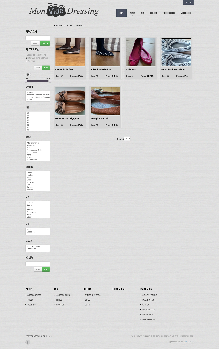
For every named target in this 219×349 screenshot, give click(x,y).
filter (46, 68)
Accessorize (37, 152)
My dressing (146, 289)
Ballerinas (80, 25)
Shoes (69, 25)
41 (37, 127)
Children (87, 289)
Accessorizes (34, 295)
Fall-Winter (37, 249)
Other (37, 217)
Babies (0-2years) (93, 295)
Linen (37, 180)
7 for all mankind (37, 143)
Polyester (37, 182)
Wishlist (146, 305)
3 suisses (37, 145)
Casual (37, 202)
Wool (37, 177)
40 (37, 125)
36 (37, 115)
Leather (37, 175)
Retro (37, 214)
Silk (37, 185)
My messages (148, 310)
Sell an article (149, 295)
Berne (37, 100)
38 (37, 120)
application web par (181, 342)
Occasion (37, 232)
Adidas (37, 157)
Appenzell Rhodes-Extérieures (37, 97)
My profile (147, 315)
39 (37, 123)
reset (35, 43)
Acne (37, 155)
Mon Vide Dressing (64, 11)
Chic (37, 207)
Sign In (188, 2)
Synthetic (37, 187)
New (37, 229)
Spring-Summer (37, 246)
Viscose (37, 189)
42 (37, 130)
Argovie (37, 92)
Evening (37, 205)
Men (56, 289)
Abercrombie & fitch (37, 150)
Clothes (31, 305)
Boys (87, 305)
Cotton (37, 173)
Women (59, 25)
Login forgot (149, 320)
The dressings (118, 289)
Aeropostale (37, 159)
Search (45, 43)
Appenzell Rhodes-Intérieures (37, 95)
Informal (37, 210)
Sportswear (37, 212)
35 (37, 113)
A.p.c (37, 148)
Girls (87, 300)
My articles (148, 300)
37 (37, 118)
